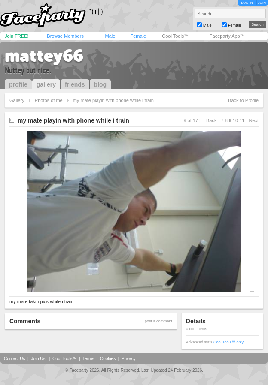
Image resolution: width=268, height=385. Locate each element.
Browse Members (65, 36)
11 (241, 120)
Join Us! (38, 358)
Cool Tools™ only (228, 342)
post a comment (158, 321)
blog (100, 84)
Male (110, 36)
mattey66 (44, 56)
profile (18, 84)
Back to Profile (243, 100)
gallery (46, 84)
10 (235, 120)
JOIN (262, 3)
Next (254, 120)
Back (211, 120)
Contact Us (14, 358)
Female (138, 36)
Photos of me (49, 100)
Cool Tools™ (175, 36)
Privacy (129, 358)
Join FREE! (17, 36)
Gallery (16, 100)
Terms (88, 358)
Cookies (108, 358)
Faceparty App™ (227, 36)
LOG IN (247, 3)
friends (75, 84)
